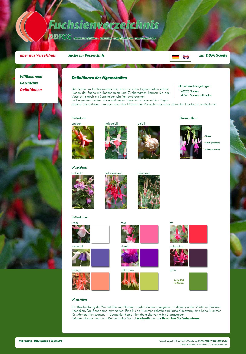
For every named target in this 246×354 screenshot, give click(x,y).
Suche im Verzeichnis (86, 55)
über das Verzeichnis (38, 55)
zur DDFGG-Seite (213, 55)
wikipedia (143, 318)
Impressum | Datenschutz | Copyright (40, 341)
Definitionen (31, 90)
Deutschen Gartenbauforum (181, 318)
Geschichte (29, 83)
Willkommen (31, 77)
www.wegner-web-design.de (212, 341)
